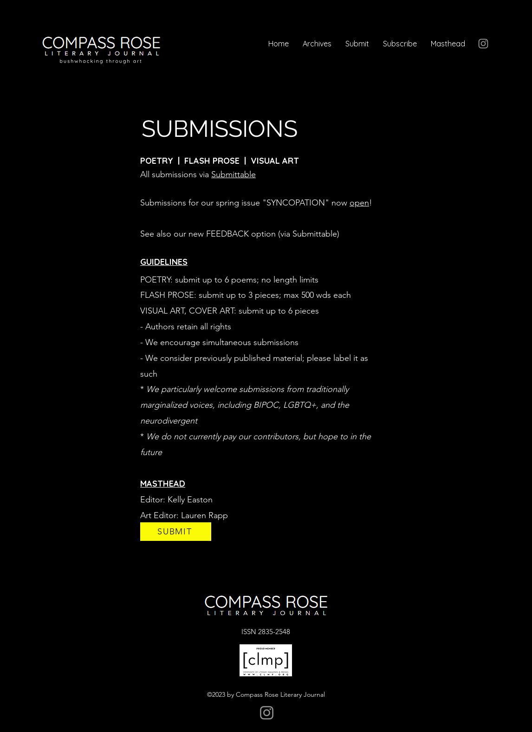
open (359, 203)
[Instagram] (483, 43)
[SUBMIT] (175, 531)
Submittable (233, 174)
